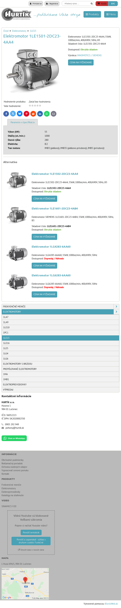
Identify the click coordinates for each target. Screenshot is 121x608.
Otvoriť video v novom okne (31, 550)
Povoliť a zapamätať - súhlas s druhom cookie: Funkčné (31, 541)
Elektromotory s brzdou (17, 363)
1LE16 (6, 343)
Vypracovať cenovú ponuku (15, 470)
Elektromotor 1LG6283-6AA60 (51, 275)
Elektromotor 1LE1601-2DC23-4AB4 (55, 208)
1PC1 (5, 332)
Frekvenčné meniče (61, 306)
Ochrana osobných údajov (14, 466)
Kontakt (5, 473)
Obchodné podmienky (12, 459)
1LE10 (6, 327)
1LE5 (5, 348)
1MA (5, 374)
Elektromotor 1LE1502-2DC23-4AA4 (55, 173)
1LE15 (6, 337)
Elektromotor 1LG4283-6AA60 (51, 246)
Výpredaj (8, 389)
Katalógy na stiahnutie (13, 495)
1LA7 (5, 317)
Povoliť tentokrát (31, 532)
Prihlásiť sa (36, 3)
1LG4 (5, 353)
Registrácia (52, 3)
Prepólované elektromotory (20, 368)
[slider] (35, 105)
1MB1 (6, 379)
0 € (113, 3)
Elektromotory (61, 311)
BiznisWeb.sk (111, 603)
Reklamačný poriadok (12, 463)
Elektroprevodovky (14, 384)
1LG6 (5, 358)
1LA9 (5, 322)
